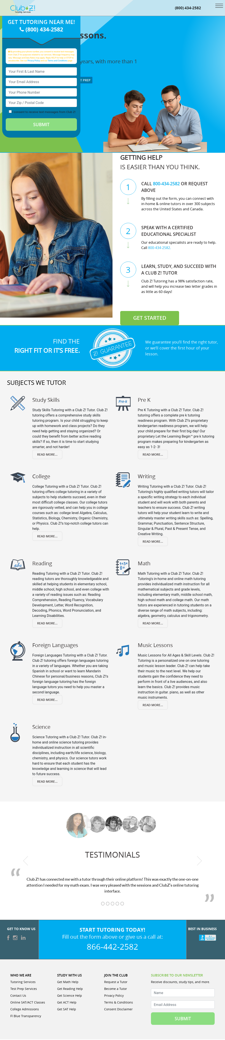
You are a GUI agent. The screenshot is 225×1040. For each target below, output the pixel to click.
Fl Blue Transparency (25, 1017)
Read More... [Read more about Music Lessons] (153, 706)
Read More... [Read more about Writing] (153, 542)
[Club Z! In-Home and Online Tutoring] (22, 9)
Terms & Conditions (118, 1003)
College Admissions (24, 1010)
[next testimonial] (199, 861)
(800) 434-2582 (188, 8)
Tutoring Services (23, 982)
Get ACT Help (66, 1003)
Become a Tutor (115, 989)
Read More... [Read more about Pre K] (153, 455)
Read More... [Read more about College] (47, 537)
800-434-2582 (166, 184)
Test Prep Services (23, 989)
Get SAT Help (66, 1010)
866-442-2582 (112, 947)
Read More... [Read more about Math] (153, 624)
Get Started (150, 318)
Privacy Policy (33, 61)
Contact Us (18, 996)
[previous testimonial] (25, 861)
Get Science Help (69, 996)
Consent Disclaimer (118, 1010)
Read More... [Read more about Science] (47, 782)
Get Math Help (67, 982)
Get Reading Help (70, 989)
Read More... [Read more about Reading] (47, 624)
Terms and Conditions (57, 61)
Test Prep (81, 80)
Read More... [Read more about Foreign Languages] (47, 700)
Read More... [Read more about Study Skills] (47, 455)
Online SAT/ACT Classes (27, 1003)
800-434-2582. (159, 248)
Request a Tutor (115, 982)
